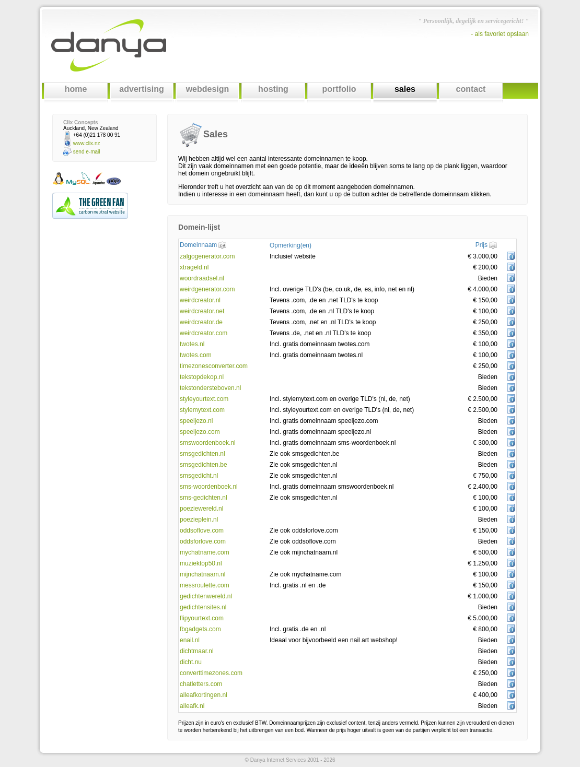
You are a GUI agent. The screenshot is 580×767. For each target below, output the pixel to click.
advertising (141, 89)
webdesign (207, 89)
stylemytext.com (202, 410)
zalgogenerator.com (207, 256)
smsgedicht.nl (199, 475)
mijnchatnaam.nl (202, 574)
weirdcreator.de (201, 322)
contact (471, 89)
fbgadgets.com (200, 629)
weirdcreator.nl (200, 300)
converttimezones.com (211, 673)
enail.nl (190, 640)
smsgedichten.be (203, 464)
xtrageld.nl (194, 267)
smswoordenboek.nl (208, 442)
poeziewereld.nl (201, 508)
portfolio (339, 89)
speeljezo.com (200, 431)
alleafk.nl (192, 706)
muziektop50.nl (201, 563)
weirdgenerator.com (207, 289)
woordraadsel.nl (202, 278)
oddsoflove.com (202, 530)
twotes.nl (192, 344)
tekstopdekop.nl (202, 377)
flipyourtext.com (202, 618)
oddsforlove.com (203, 541)
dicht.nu (191, 662)
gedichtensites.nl (203, 607)
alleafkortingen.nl (203, 695)
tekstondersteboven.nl (210, 388)
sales (405, 89)
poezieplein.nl (199, 519)
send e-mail (86, 152)
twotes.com (196, 355)
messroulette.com (204, 585)
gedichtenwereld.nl (206, 596)
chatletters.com (201, 684)
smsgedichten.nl (202, 453)
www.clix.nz (86, 143)
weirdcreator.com (203, 333)
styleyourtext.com (204, 399)
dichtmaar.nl (197, 651)
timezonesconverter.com (214, 366)
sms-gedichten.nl (203, 497)
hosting (273, 89)
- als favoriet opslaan (500, 34)
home (76, 89)
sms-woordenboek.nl (209, 486)
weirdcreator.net (202, 311)
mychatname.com (204, 552)
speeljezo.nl (196, 420)
